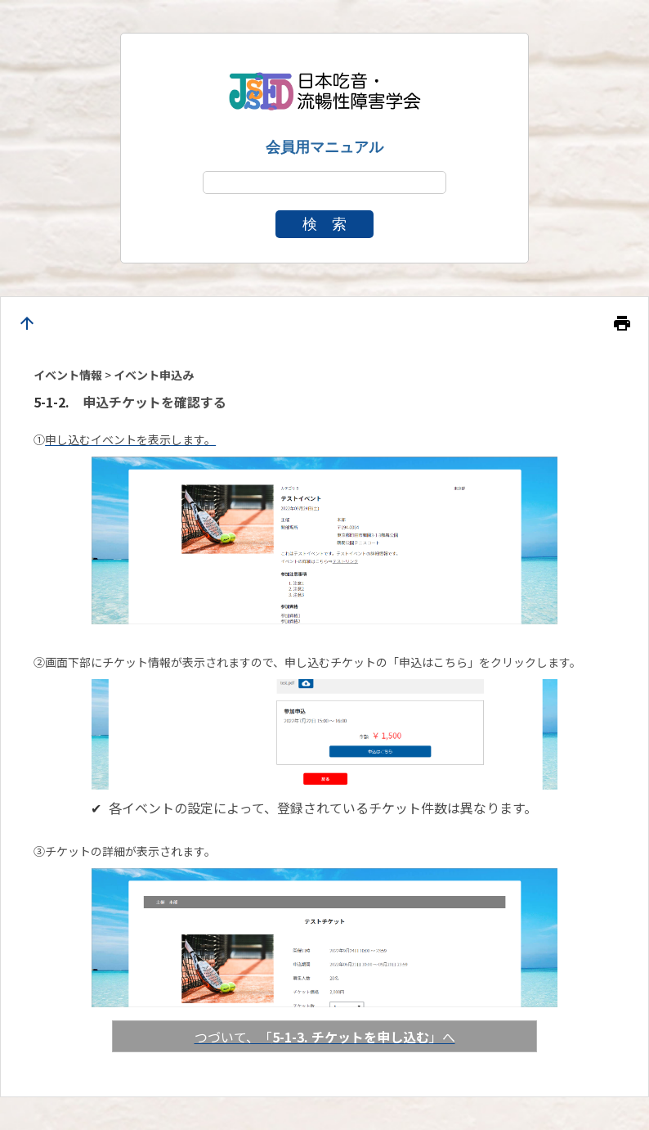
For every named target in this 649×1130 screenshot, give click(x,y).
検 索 (324, 224)
